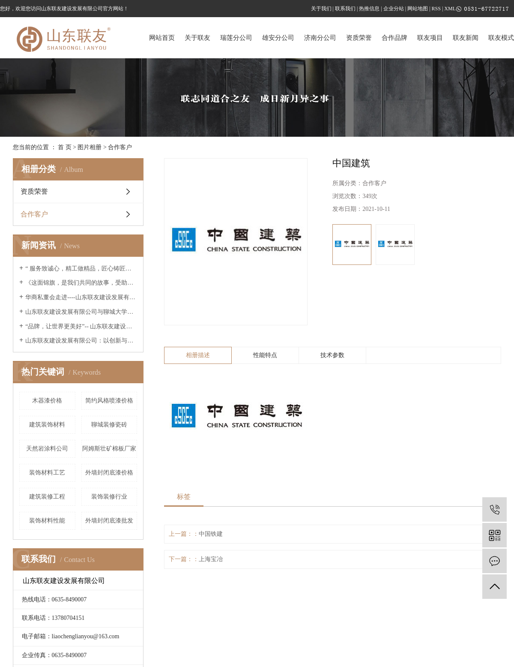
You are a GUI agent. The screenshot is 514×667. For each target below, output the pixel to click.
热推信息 (369, 9)
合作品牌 (394, 37)
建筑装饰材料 (47, 424)
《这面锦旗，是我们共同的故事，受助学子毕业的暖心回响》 (81, 282)
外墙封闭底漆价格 (109, 472)
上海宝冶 (211, 559)
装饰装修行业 (109, 496)
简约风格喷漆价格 (109, 400)
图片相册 (90, 147)
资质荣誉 (359, 37)
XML (450, 9)
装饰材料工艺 (47, 472)
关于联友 (197, 37)
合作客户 (120, 147)
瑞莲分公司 (236, 37)
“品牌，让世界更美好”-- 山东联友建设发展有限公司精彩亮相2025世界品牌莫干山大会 (81, 326)
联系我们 (345, 9)
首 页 (65, 147)
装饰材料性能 (47, 520)
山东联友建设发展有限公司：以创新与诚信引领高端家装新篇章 (81, 340)
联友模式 (501, 37)
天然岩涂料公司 (47, 448)
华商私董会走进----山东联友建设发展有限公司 (81, 297)
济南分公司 (320, 37)
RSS (436, 9)
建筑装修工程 (47, 496)
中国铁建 (211, 534)
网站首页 (162, 37)
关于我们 (321, 9)
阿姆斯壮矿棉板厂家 (109, 448)
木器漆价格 (47, 400)
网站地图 (417, 9)
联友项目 (430, 37)
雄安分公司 (278, 37)
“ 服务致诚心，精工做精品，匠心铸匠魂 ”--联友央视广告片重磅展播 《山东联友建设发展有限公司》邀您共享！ (81, 268)
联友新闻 (465, 37)
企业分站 (393, 9)
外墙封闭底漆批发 (109, 520)
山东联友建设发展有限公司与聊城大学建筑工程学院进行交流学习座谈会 (81, 312)
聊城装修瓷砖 (109, 424)
